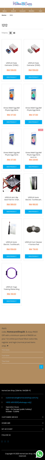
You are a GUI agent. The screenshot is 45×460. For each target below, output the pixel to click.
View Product (11, 77)
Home (4, 15)
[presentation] (26, 374)
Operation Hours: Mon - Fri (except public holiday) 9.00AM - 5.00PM (17, 409)
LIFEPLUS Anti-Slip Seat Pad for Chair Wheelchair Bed (11, 199)
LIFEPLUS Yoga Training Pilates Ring (11, 288)
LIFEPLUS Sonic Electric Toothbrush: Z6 (33, 199)
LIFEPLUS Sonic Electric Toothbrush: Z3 (11, 244)
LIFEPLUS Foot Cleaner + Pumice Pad (33, 243)
